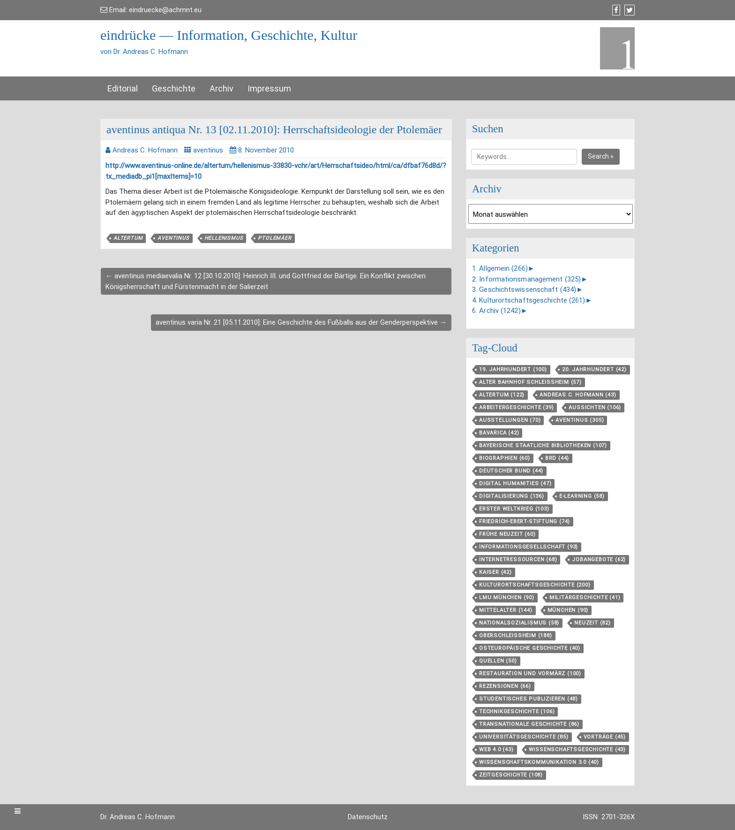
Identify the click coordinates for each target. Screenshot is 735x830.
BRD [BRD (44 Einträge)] (557, 458)
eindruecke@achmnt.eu (165, 10)
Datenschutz (368, 817)
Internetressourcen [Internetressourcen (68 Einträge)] (518, 559)
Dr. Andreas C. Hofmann (137, 817)
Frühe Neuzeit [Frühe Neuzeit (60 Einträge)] (507, 534)
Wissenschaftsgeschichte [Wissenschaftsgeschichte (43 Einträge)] (577, 749)
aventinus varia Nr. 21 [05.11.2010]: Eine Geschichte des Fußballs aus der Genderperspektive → (301, 322)
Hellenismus (223, 238)
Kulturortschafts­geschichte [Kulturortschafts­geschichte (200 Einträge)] (535, 585)
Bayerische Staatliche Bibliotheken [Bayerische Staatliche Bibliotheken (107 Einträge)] (543, 445)
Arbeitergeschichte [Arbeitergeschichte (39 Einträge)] (516, 407)
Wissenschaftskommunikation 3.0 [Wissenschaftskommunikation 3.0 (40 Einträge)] (539, 762)
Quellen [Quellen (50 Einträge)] (498, 661)
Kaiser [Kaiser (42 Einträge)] (495, 572)
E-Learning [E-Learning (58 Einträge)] (582, 496)
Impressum (269, 88)
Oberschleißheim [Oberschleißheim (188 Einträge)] (515, 635)
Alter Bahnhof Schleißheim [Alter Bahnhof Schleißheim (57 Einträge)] (530, 382)
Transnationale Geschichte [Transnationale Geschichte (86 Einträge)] (529, 724)
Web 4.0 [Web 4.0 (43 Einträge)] (496, 749)
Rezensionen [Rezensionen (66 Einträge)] (505, 686)
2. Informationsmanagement (526, 279)
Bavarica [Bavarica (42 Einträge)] (499, 433)
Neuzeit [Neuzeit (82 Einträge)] (592, 623)
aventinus (208, 150)
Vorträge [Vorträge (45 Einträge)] (605, 737)
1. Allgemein (500, 268)
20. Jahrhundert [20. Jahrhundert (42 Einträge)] (594, 369)
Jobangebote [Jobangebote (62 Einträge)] (599, 559)
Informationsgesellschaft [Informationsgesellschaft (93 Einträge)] (528, 547)
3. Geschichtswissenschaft (524, 289)
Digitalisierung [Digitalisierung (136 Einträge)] (511, 496)
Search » (601, 156)
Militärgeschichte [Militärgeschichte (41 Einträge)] (585, 597)
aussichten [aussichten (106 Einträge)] (595, 407)
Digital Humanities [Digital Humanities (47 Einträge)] (515, 483)
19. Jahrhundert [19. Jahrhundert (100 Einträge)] (513, 369)
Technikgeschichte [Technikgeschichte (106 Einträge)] (517, 711)
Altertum (127, 238)
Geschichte (173, 88)
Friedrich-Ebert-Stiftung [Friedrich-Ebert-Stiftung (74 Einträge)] (524, 521)
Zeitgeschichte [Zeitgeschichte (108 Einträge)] (511, 775)
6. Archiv (496, 310)
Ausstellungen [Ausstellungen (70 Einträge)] (509, 420)
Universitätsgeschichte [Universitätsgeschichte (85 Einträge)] (524, 737)
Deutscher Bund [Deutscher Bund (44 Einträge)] (511, 471)
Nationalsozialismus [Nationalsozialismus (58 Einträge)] (519, 623)
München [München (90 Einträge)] (568, 610)
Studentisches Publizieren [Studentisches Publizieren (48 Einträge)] (528, 699)
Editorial (122, 88)
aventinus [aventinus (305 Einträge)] (579, 420)
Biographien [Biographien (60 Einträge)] (504, 458)
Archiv (221, 88)
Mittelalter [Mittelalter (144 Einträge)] (505, 610)
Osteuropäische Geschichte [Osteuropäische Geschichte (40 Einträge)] (529, 648)
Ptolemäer (274, 238)
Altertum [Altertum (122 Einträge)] (502, 395)
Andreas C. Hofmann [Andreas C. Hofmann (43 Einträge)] (578, 395)
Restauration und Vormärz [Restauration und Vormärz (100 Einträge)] (530, 673)
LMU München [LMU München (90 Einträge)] (506, 597)
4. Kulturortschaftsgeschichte (528, 300)
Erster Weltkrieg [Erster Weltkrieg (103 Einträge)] (514, 509)
